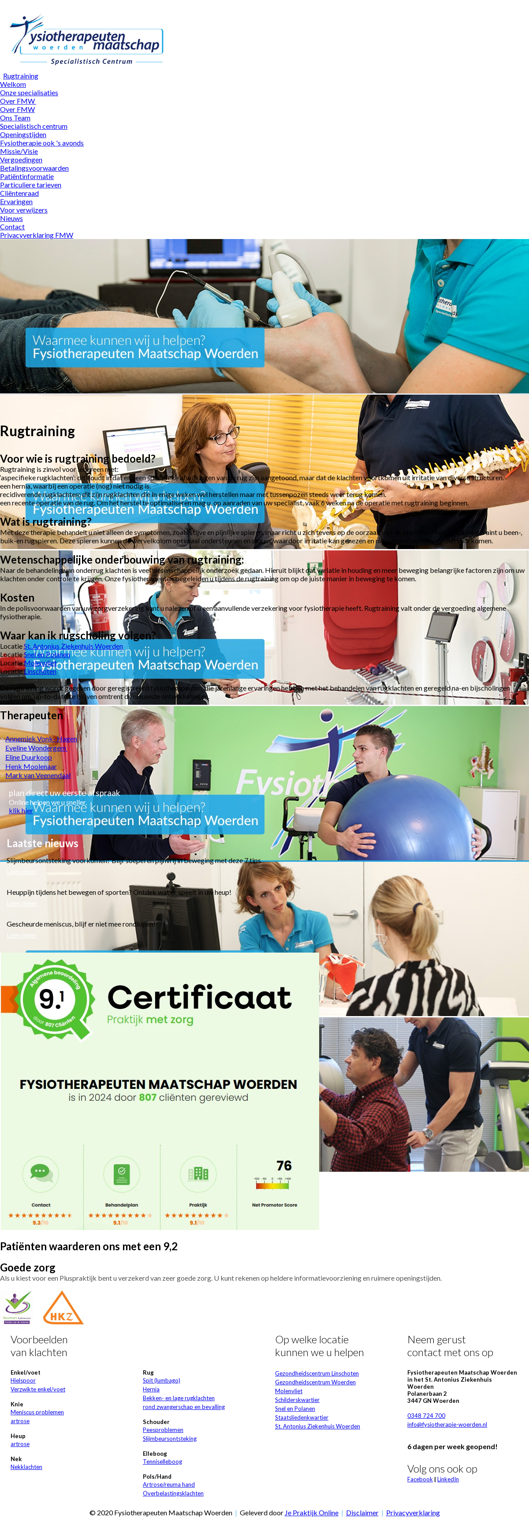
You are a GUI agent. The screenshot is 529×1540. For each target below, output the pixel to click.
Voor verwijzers (24, 210)
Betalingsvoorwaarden (34, 168)
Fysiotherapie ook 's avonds (42, 142)
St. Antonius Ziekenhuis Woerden (73, 646)
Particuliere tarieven (30, 184)
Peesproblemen (163, 1429)
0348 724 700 (426, 1415)
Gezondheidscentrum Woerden (315, 1382)
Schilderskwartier (297, 1399)
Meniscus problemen (37, 1412)
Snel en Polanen (47, 654)
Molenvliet (40, 662)
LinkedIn (448, 1479)
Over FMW (18, 101)
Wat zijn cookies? (331, 4)
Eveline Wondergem (36, 748)
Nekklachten (26, 1466)
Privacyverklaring (413, 1512)
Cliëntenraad (19, 193)
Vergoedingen (21, 159)
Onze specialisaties (29, 92)
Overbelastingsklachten (173, 1493)
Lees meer (22, 871)
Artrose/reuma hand (169, 1484)
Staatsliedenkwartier (301, 1417)
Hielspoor (23, 1380)
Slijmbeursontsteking (170, 1438)
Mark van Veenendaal (38, 775)
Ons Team (15, 117)
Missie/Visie (19, 151)
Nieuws (11, 218)
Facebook (420, 1479)
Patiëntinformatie (27, 176)
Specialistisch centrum (33, 126)
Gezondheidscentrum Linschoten (317, 1373)
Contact (12, 226)
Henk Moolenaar (31, 766)
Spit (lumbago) (161, 1380)
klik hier (21, 810)
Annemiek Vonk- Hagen (41, 738)
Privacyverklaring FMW (36, 235)
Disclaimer (362, 1512)
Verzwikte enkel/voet (38, 1389)
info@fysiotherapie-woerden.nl (447, 1424)
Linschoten (40, 671)
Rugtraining (20, 75)
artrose (20, 1420)
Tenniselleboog (162, 1461)
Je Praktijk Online (312, 1512)
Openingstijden (23, 134)
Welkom (13, 84)
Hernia (151, 1389)
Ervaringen (16, 201)
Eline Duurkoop (28, 757)
